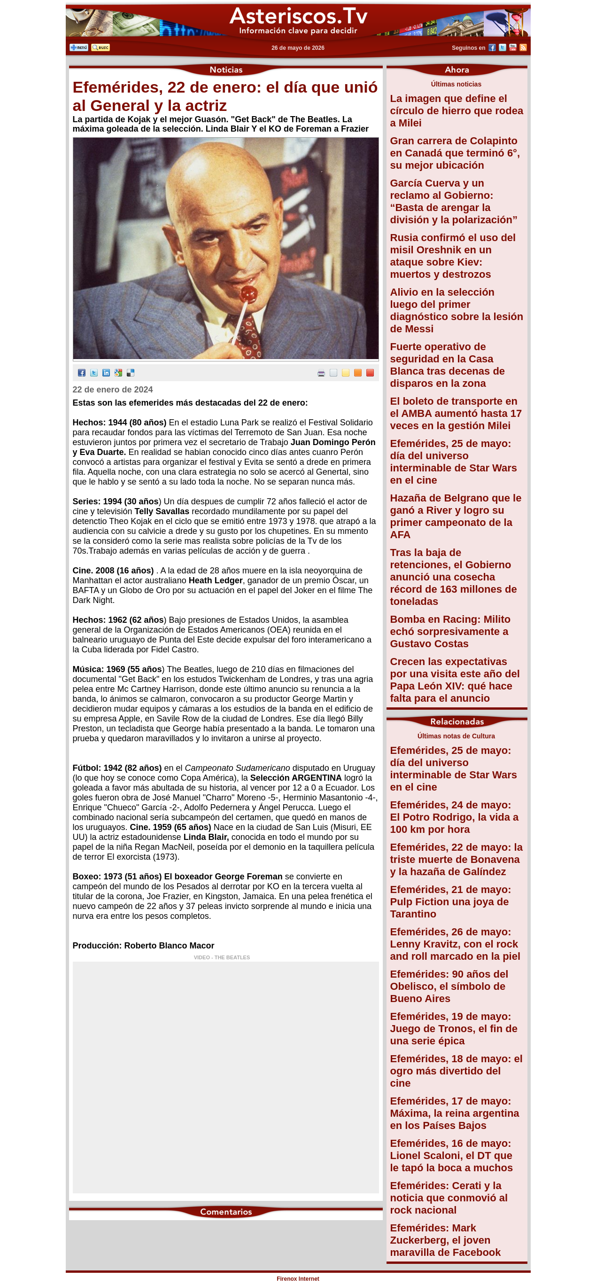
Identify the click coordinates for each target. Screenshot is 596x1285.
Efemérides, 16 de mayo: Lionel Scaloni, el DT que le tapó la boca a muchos (451, 1155)
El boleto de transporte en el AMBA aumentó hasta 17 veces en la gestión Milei (456, 413)
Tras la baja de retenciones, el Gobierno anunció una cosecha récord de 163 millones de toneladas (453, 577)
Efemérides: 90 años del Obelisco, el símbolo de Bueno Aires (449, 986)
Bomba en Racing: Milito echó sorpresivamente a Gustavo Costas (450, 631)
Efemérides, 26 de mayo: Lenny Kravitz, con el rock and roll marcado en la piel (455, 944)
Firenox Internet (298, 1279)
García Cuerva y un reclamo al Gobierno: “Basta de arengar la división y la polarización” (454, 201)
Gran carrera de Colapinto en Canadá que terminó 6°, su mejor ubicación (455, 153)
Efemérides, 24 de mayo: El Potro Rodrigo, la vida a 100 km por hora (454, 817)
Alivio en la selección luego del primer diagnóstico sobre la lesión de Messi (457, 310)
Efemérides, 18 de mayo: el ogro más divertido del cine (456, 1071)
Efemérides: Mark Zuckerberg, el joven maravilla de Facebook (445, 1240)
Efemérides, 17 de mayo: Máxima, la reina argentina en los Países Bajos (454, 1113)
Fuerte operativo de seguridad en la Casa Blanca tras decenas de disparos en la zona (447, 365)
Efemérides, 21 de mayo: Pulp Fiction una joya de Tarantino (450, 902)
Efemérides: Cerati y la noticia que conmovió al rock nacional (449, 1198)
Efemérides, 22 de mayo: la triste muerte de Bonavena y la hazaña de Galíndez (456, 859)
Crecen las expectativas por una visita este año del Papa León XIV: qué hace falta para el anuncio (455, 680)
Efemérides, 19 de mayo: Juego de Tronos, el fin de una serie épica (454, 1029)
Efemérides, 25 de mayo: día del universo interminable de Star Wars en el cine (454, 462)
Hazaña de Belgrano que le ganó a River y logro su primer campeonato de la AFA (456, 516)
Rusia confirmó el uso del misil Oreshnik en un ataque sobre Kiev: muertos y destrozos (453, 256)
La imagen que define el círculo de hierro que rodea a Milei (457, 111)
